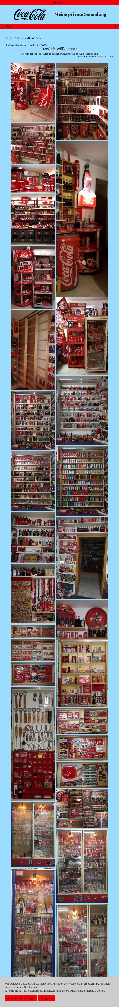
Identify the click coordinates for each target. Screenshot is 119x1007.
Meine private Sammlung (80, 14)
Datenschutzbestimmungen (20, 998)
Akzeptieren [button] (47, 998)
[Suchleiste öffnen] (116, 26)
